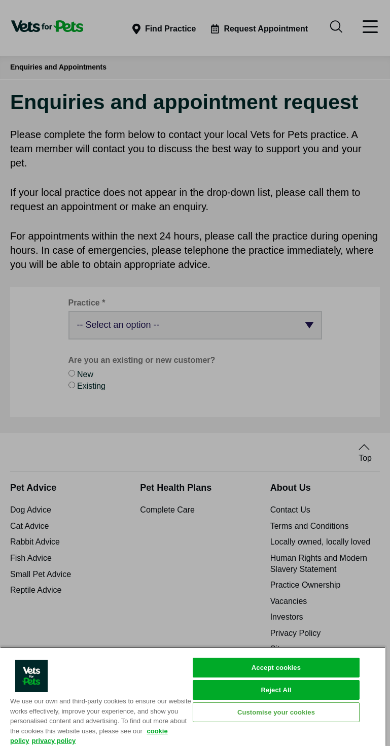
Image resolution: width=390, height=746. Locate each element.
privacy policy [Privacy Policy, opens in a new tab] (54, 740)
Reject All (276, 690)
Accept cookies (276, 667)
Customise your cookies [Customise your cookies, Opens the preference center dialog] (276, 712)
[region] (192, 696)
